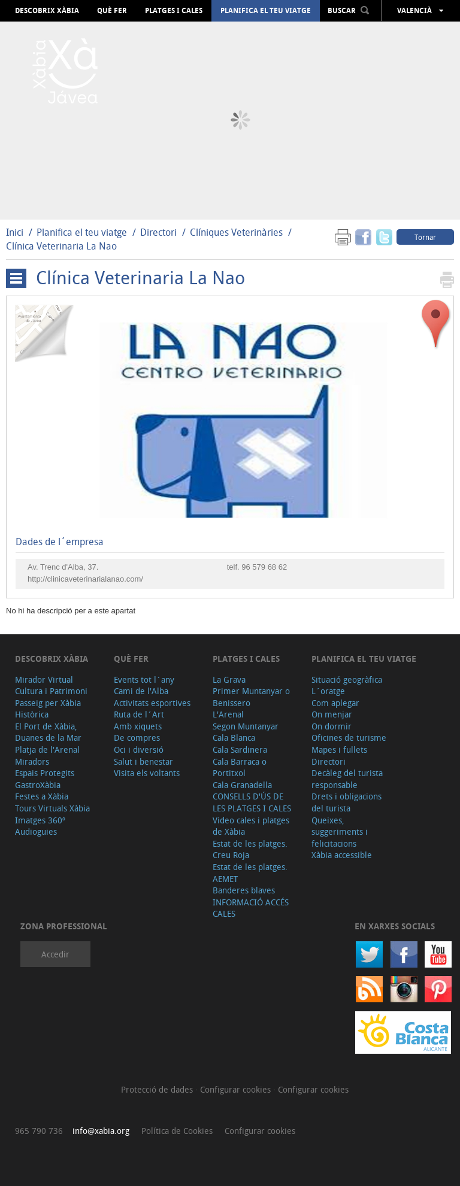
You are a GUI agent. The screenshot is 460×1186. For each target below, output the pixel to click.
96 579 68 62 (264, 566)
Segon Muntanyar (246, 726)
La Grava (229, 679)
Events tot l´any (144, 679)
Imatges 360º (40, 820)
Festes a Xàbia (41, 796)
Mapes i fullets (339, 749)
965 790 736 (39, 1130)
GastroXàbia (37, 784)
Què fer (112, 10)
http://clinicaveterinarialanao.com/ (85, 578)
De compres (137, 737)
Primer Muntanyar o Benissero (251, 696)
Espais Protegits (44, 772)
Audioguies (36, 831)
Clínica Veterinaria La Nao (61, 246)
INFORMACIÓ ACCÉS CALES (251, 908)
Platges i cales (173, 10)
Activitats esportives (152, 702)
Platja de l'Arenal (47, 749)
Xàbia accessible (341, 854)
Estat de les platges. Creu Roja (250, 849)
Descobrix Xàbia (47, 10)
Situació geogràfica (346, 679)
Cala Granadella (242, 784)
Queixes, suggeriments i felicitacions (339, 831)
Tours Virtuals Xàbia (52, 808)
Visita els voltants (147, 772)
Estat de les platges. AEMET (250, 872)
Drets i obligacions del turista (346, 802)
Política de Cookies (177, 1130)
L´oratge (328, 691)
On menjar (331, 714)
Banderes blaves (244, 890)
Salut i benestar (143, 761)
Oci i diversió (139, 749)
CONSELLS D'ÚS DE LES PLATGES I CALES (252, 802)
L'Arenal (228, 714)
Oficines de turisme (348, 737)
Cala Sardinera (240, 749)
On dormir (331, 726)
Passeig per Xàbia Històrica (48, 708)
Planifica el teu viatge (265, 10)
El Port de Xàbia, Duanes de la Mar (48, 732)
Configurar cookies (236, 1089)
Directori (159, 232)
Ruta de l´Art (139, 714)
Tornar (425, 237)
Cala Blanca (234, 737)
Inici (14, 232)
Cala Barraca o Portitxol (240, 767)
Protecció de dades (158, 1089)
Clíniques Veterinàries (236, 232)
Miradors (32, 761)
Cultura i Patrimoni (51, 691)
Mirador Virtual (44, 679)
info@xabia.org (100, 1130)
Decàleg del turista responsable (347, 778)
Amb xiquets (138, 726)
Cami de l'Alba (141, 691)
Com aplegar (335, 702)
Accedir (55, 954)
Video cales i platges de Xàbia (251, 826)
